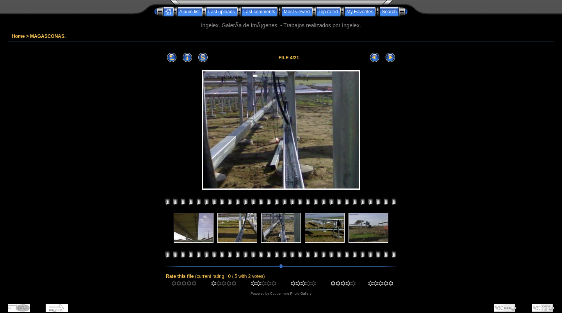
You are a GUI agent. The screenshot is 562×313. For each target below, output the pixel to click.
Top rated (328, 11)
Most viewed (297, 11)
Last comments (259, 11)
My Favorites (360, 11)
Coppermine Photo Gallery (290, 293)
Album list (190, 11)
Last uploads (221, 11)
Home (18, 36)
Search (389, 11)
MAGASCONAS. (48, 36)
